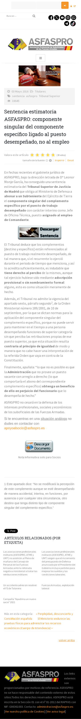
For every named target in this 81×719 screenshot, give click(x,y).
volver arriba (67, 640)
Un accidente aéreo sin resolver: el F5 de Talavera (20, 587)
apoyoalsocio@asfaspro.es (24, 428)
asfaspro (31, 96)
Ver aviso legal (56, 711)
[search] (22, 16)
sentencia (18, 96)
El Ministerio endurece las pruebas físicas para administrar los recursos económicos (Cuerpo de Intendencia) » (37, 623)
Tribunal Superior (49, 96)
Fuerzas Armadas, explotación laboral (58, 587)
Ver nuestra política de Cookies (24, 711)
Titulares (40, 91)
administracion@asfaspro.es (55, 707)
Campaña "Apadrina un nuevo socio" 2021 (19, 600)
